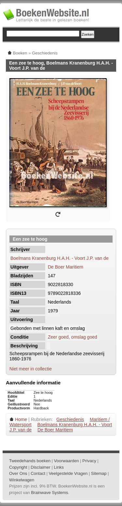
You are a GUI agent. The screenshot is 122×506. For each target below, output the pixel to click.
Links (59, 467)
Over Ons (18, 473)
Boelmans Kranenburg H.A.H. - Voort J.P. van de (59, 258)
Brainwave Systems (49, 492)
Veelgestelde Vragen (68, 473)
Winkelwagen (21, 479)
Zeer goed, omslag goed (72, 337)
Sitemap (99, 473)
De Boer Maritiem (65, 267)
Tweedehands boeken (29, 460)
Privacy (89, 460)
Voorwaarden (66, 460)
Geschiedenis (70, 419)
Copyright (18, 467)
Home (21, 419)
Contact (38, 473)
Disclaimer (40, 467)
